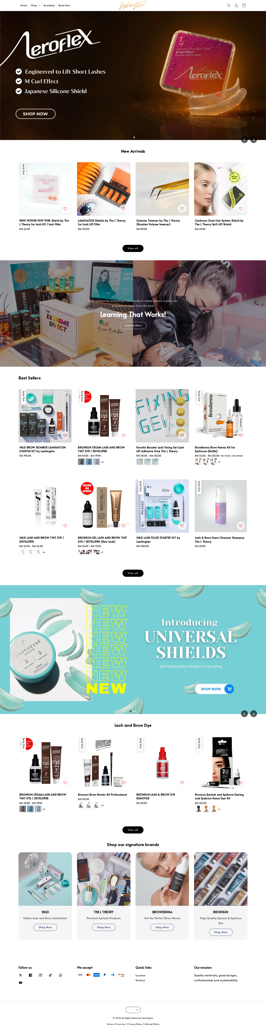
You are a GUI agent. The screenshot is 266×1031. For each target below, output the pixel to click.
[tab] (132, 137)
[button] (229, 5)
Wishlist (140, 980)
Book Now (64, 5)
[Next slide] (253, 139)
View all (133, 248)
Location (141, 975)
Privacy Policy (134, 1024)
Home (24, 5)
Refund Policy (152, 1024)
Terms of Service (116, 1024)
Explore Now (133, 325)
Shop (34, 5)
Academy (49, 5)
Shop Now (45, 927)
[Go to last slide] (244, 139)
